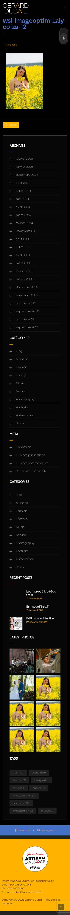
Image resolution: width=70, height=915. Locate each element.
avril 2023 (23, 255)
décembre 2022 (27, 287)
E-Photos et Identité (40, 618)
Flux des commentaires (32, 463)
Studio (20, 423)
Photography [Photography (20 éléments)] (24, 795)
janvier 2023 (24, 279)
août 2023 (23, 239)
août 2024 (23, 182)
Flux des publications (30, 455)
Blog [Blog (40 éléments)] (18, 772)
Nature (21, 391)
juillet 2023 (23, 247)
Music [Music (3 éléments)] (18, 788)
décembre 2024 (27, 174)
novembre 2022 (27, 295)
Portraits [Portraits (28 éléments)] (21, 803)
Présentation (25, 415)
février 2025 (24, 158)
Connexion (23, 447)
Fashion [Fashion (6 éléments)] (19, 780)
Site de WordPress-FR (31, 471)
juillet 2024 (23, 191)
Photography (25, 399)
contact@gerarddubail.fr (27, 892)
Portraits (22, 407)
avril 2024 (23, 207)
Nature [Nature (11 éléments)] (39, 788)
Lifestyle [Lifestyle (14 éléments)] (41, 780)
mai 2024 (22, 199)
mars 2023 (23, 263)
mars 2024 (23, 215)
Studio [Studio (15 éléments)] (47, 810)
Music (20, 383)
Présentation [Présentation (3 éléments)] (23, 810)
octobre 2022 (25, 303)
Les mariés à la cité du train (41, 593)
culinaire (22, 359)
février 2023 (24, 271)
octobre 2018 (25, 319)
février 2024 (24, 223)
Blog (19, 351)
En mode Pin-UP (37, 606)
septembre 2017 (27, 327)
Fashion (21, 367)
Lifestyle (22, 375)
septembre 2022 (27, 311)
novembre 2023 (27, 231)
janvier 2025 (24, 166)
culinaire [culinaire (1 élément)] (39, 772)
